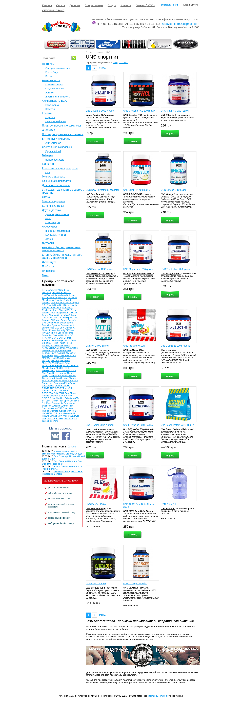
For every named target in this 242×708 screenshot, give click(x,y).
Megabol (46, 360)
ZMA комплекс (53, 143)
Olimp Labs (54, 375)
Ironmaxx (46, 353)
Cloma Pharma (49, 315)
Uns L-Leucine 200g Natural (175, 345)
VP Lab (53, 416)
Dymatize (46, 325)
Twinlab (45, 411)
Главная (47, 5)
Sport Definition (71, 400)
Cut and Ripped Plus (68, 317)
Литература (49, 262)
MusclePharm (48, 368)
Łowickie (51, 418)
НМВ (48, 218)
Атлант (59, 418)
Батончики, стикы (53, 205)
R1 (62, 393)
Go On (74, 340)
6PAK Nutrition (62, 290)
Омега (46, 197)
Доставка (75, 5)
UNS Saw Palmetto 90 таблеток (102, 190)
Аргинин (49, 92)
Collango (72, 315)
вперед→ (103, 68)
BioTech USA (48, 290)
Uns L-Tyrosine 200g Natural (138, 425)
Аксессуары (49, 226)
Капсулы (50, 109)
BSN (53, 312)
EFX (62, 327)
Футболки (48, 243)
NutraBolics (52, 373)
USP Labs (57, 413)
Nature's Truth (69, 370)
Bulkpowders (62, 312)
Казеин (49, 76)
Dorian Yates (53, 322)
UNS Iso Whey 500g (134, 345)
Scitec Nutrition (57, 398)
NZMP (45, 375)
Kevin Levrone (61, 355)
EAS (57, 327)
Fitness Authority (57, 330)
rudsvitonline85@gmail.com (180, 24)
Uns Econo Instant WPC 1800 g (177, 425)
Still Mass (46, 403)
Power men (47, 383)
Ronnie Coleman (50, 395)
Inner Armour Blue (69, 348)
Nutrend (63, 373)
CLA (47, 172)
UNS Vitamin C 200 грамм (175, 110)
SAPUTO (68, 395)
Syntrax (64, 405)
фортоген (54, 421)
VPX (60, 416)
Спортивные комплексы (57, 147)
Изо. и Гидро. (52, 72)
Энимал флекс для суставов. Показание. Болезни (62, 472)
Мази (45, 275)
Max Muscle (58, 358)
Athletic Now (53, 305)
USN (49, 413)
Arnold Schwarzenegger (67, 302)
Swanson (46, 405)
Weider (66, 416)
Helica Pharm (58, 343)
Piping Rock (52, 380)
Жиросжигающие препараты (59, 168)
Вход (175, 5)
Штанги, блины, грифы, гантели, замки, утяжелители (62, 256)
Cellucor (73, 312)
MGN (62, 360)
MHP (67, 360)
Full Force (68, 333)
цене (115, 62)
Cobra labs (62, 315)
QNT (58, 393)
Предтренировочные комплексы (62, 125)
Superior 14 (57, 403)
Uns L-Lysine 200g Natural (99, 425)
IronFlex (67, 350)
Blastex (62, 310)
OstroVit (64, 378)
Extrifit (68, 327)
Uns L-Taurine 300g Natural (100, 110)
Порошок (50, 117)
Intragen (58, 350)
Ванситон (68, 418)
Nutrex (70, 373)
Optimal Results (68, 375)
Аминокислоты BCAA (55, 100)
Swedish (56, 405)
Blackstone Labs (50, 310)
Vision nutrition (70, 413)
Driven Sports (66, 322)
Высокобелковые (54, 159)
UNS (108, 52)
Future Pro (47, 335)
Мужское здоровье (53, 176)
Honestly (46, 345)
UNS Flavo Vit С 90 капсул (100, 269)
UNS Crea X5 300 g (96, 583)
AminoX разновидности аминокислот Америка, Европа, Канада (62, 452)
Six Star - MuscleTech (52, 400)
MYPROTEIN (48, 370)
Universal (71, 411)
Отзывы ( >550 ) (145, 5)
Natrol (59, 370)
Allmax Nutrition (66, 295)
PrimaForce (69, 383)
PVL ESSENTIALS (55, 391)
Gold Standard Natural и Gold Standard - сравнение (62, 462)
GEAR (60, 338)
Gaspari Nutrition (61, 335)
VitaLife (46, 416)
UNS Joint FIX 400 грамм (136, 190)
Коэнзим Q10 (52, 222)
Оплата (60, 5)
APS (53, 302)
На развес (48, 270)
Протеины (48, 63)
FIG (73, 327)
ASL (44, 305)
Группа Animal (53, 151)
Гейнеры (47, 155)
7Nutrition (46, 292)
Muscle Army (63, 363)
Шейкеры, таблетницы (57, 231)
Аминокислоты (51, 80)
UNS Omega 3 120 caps (173, 190)
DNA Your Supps (59, 320)
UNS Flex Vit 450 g (96, 504)
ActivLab (67, 292)
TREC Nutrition (65, 408)
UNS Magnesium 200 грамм (138, 269)
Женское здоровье (53, 201)
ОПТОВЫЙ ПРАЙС (53, 10)
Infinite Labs (57, 345)
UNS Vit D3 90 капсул (97, 345)
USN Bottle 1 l (168, 504)
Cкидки (112, 5)
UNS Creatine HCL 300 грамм (139, 110)
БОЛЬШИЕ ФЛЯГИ (55, 235)
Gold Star (46, 343)
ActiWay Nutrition (50, 295)
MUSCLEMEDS (70, 365)
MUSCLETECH (63, 368)
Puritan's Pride (57, 390)
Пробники (48, 266)
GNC (67, 340)
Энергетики (49, 130)
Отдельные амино (55, 88)
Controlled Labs (49, 317)
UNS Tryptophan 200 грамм (175, 269)
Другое (49, 239)
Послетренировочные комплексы (62, 134)
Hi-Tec (69, 343)
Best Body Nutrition (68, 305)
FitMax (45, 330)
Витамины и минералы (56, 138)
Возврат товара (94, 5)
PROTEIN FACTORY (52, 388)
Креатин (47, 113)
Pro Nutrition (48, 385)
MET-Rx (55, 360)
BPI (68, 310)
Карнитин (48, 163)
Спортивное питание (95, 52)
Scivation (69, 398)
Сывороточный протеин (58, 68)
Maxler (68, 358)
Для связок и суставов (56, 185)
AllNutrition (47, 297)
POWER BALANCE (68, 380)
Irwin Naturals (58, 353)
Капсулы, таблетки (55, 121)
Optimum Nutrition (51, 378)
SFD (76, 398)
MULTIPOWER (49, 363)
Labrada (72, 355)
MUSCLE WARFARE (52, 365)
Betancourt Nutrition (51, 307)
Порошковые (52, 105)
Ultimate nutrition (58, 411)
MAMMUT (47, 358)
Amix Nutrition (56, 300)
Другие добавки (52, 210)
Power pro (59, 383)
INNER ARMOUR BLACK (56, 346)
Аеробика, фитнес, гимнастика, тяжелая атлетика (61, 249)
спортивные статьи (157, 696)
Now (44, 373)
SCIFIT (45, 398)
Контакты (125, 5)
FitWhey (70, 330)
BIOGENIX (67, 307)
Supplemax (69, 403)
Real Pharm (70, 393)
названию (123, 62)
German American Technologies (57, 339)
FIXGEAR (47, 333)
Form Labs (57, 333)
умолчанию (106, 62)
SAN (61, 395)
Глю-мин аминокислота (56, 181)
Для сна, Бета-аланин (57, 214)
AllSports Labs (60, 297)
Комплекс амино (54, 84)
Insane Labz (48, 350)
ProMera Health (62, 385)
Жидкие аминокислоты (57, 96)
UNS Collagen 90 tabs (135, 583)
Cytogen (46, 320)
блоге (72, 446)
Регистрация (165, 5)
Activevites (57, 292)
